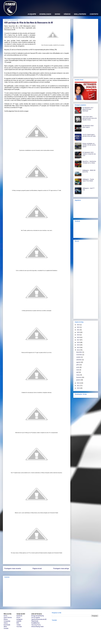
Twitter (18, 625)
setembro (79, 359)
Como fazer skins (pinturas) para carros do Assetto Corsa (89, 118)
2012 (78, 383)
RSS (17, 623)
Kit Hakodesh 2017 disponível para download (87, 109)
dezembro (79, 352)
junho (78, 367)
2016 (78, 342)
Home (5, 615)
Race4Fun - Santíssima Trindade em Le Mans (89, 162)
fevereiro (79, 377)
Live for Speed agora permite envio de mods (89, 135)
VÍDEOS (67, 14)
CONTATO (94, 14)
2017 (78, 340)
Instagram (19, 619)
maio (78, 370)
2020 (78, 332)
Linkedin (18, 621)
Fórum (18, 617)
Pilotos (6, 619)
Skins (5, 626)
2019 (78, 335)
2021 (78, 330)
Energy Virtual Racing (37, 615)
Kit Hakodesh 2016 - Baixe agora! (88, 126)
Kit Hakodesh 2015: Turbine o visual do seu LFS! (89, 154)
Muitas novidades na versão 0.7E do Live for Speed (89, 145)
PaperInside (34, 621)
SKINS (57, 14)
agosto (78, 362)
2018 (78, 337)
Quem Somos (8, 617)
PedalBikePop (35, 623)
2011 (78, 385)
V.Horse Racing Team (37, 626)
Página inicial (37, 568)
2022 (78, 327)
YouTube (19, 626)
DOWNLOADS (45, 14)
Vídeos (6, 623)
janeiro (78, 380)
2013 (78, 350)
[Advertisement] (36, 592)
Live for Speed (35, 617)
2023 (78, 324)
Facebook (19, 615)
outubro (78, 357)
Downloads (7, 625)
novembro (79, 354)
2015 (78, 345)
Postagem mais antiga (61, 568)
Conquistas (7, 621)
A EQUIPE (32, 14)
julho (77, 364)
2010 (78, 388)
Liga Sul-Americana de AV (39, 619)
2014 (78, 347)
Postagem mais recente (12, 568)
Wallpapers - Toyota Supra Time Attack (88, 180)
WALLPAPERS (80, 14)
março (78, 375)
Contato (6, 628)
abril (77, 372)
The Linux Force (35, 625)
